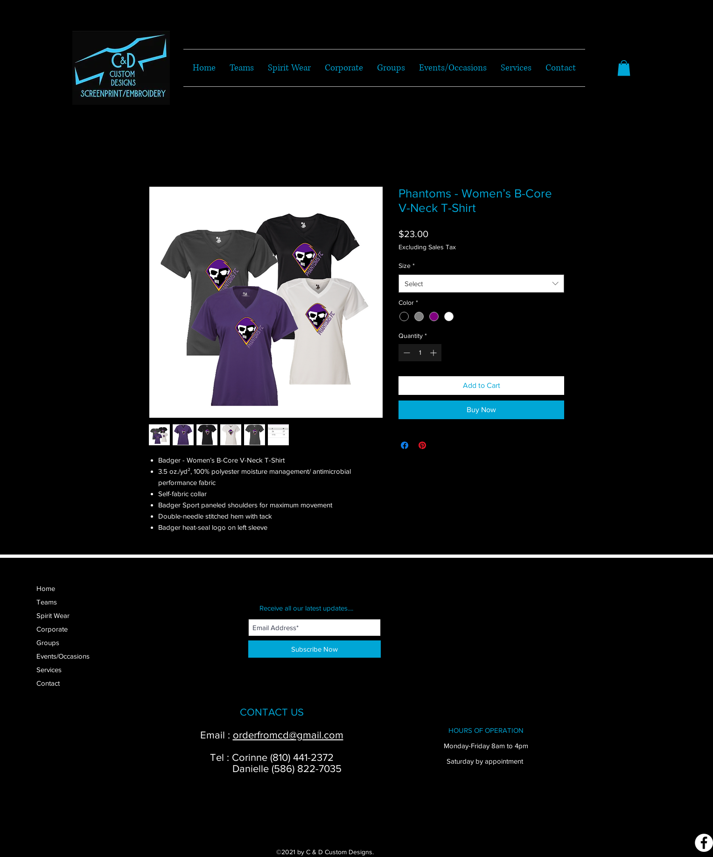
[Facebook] (704, 843)
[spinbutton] (420, 352)
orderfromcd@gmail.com (288, 735)
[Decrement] (406, 352)
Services (49, 670)
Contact (48, 683)
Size (406, 265)
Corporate (52, 629)
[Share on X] (440, 445)
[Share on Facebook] (404, 445)
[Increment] (434, 352)
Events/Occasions (63, 656)
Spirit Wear (53, 615)
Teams (46, 602)
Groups (47, 642)
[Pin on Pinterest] (422, 445)
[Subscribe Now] (314, 649)
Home (45, 588)
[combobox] (481, 283)
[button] (623, 68)
